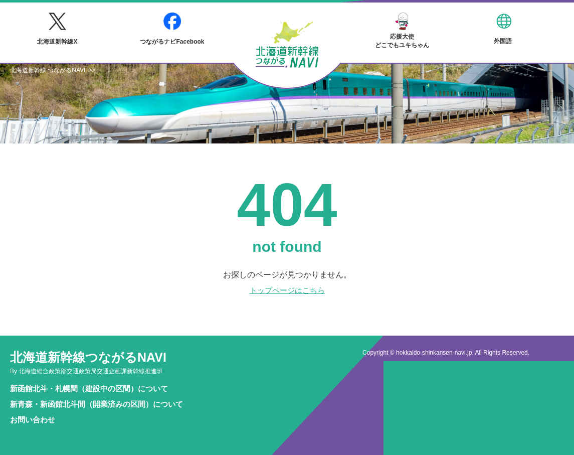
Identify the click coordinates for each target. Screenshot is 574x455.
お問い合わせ (32, 419)
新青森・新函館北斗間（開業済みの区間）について (96, 404)
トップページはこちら (287, 290)
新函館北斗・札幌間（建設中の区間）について (89, 388)
